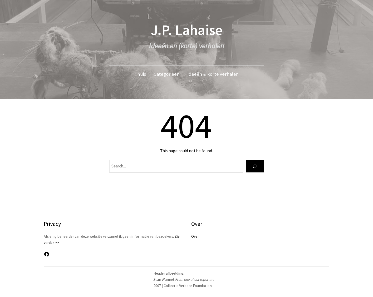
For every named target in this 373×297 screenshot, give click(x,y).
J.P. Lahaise (186, 30)
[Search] (255, 166)
